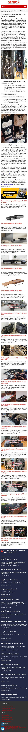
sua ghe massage (5, 173)
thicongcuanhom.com (7, 717)
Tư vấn (8, 10)
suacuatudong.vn (6, 727)
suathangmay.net (7, 728)
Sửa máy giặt (14, 728)
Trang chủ (3, 10)
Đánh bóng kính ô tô (6, 721)
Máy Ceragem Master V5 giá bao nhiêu (11, 290)
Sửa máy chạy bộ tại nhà (7, 706)
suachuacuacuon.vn (15, 726)
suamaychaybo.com (6, 726)
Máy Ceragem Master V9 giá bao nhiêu (11, 223)
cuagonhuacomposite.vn (7, 729)
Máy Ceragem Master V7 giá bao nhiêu (11, 246)
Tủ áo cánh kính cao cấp (7, 719)
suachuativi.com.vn (14, 727)
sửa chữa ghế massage (7, 184)
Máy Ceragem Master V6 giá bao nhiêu (11, 268)
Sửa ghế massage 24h (7, 710)
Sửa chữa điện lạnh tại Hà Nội (8, 708)
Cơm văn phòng (5, 715)
